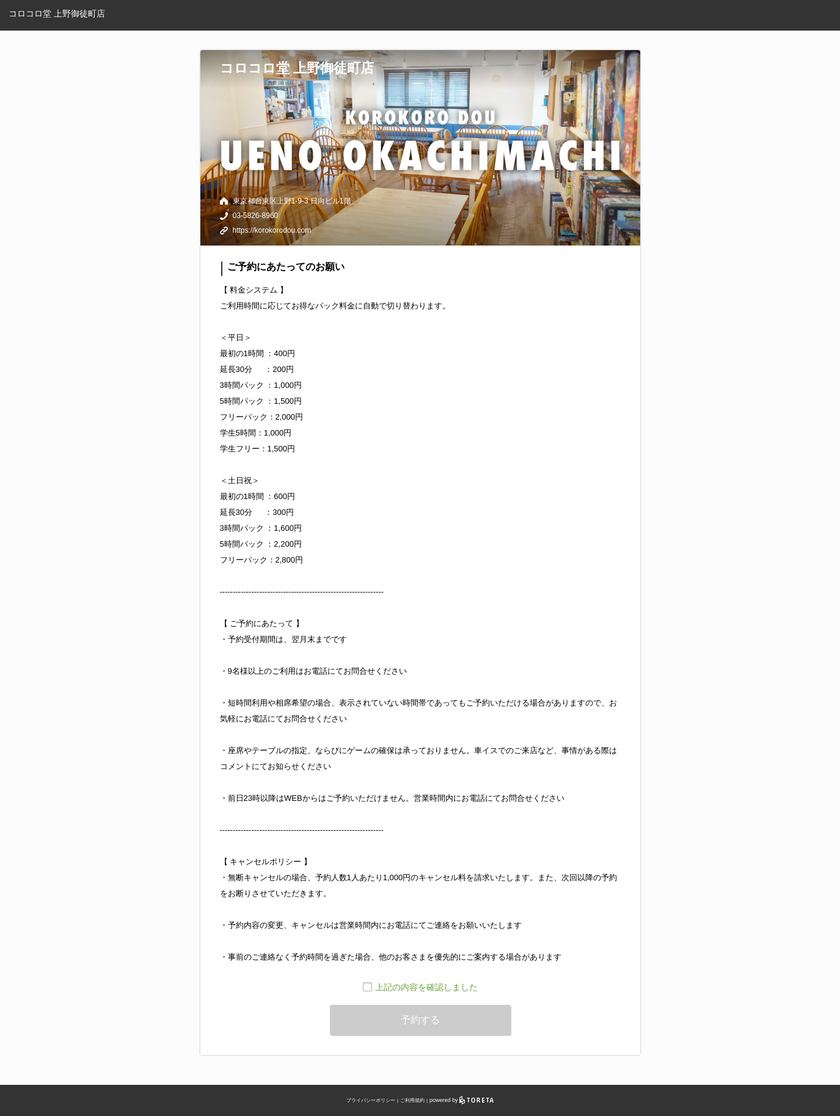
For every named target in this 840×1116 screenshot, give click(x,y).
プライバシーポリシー (370, 1100)
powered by (461, 1100)
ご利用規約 (412, 1100)
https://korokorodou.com (272, 230)
